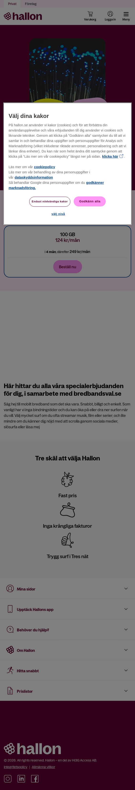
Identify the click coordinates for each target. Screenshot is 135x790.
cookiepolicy (44, 167)
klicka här (110, 156)
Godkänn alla (89, 201)
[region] (67, 163)
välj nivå (58, 214)
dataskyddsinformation (34, 177)
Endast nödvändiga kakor (50, 201)
